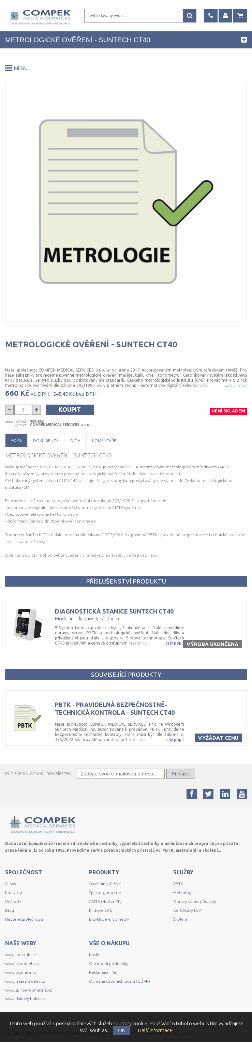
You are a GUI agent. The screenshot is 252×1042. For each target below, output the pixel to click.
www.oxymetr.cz (20, 972)
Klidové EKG (101, 910)
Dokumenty (45, 440)
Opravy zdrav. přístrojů (194, 901)
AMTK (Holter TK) (105, 901)
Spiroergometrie (105, 892)
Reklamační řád (103, 972)
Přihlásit (180, 773)
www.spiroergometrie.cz (28, 990)
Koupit (70, 409)
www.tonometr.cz (22, 963)
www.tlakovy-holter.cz (25, 998)
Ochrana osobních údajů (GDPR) (119, 981)
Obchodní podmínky (108, 963)
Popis (16, 440)
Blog (9, 910)
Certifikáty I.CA (187, 910)
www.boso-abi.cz (20, 954)
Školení (180, 919)
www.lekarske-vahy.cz (25, 981)
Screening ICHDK (105, 883)
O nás (10, 883)
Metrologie (184, 892)
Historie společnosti (24, 919)
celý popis (174, 643)
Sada (75, 440)
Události (13, 901)
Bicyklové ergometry (109, 919)
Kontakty (13, 892)
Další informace (155, 1030)
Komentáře (104, 440)
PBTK (178, 883)
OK (121, 1030)
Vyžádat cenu (218, 738)
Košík (94, 954)
